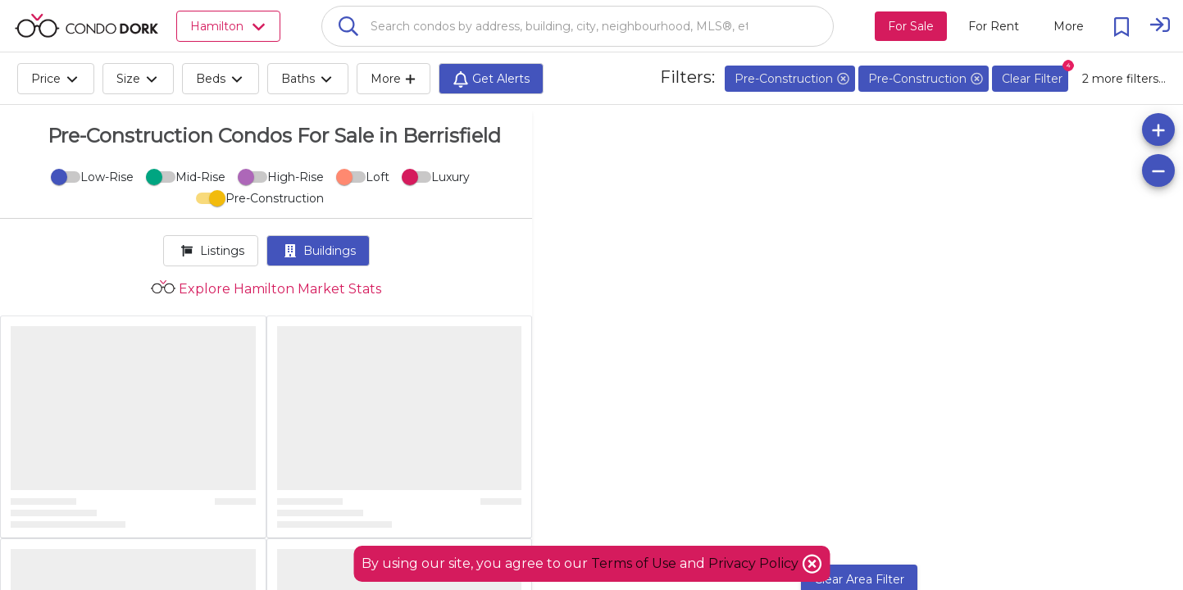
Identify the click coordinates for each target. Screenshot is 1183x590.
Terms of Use (633, 563)
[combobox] (577, 26)
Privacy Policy (755, 563)
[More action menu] (1068, 26)
